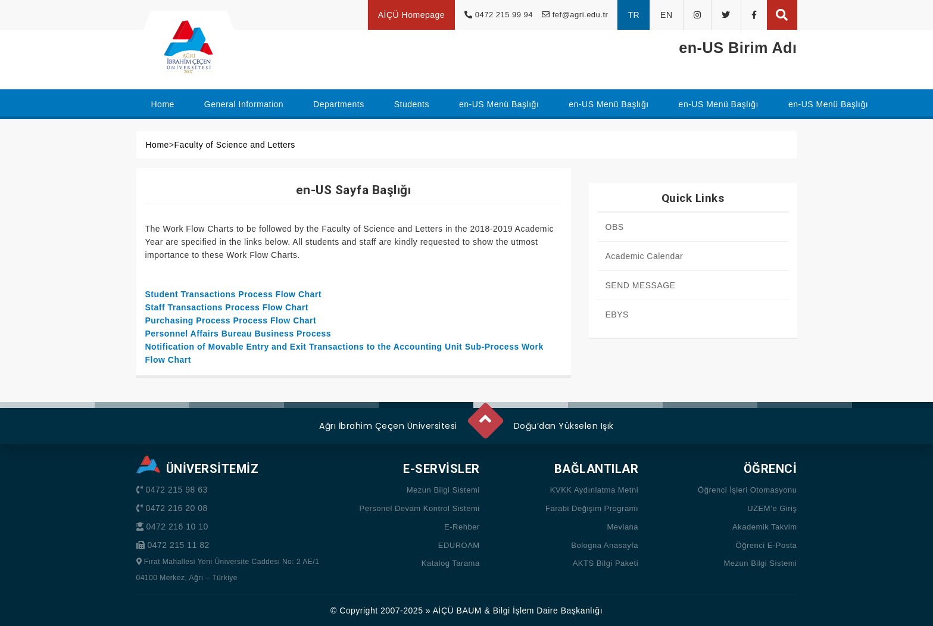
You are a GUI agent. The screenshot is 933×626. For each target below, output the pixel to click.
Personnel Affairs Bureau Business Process (238, 333)
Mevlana (622, 526)
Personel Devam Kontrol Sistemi (420, 508)
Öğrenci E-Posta (766, 545)
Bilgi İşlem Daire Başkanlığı (548, 610)
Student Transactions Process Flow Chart (233, 294)
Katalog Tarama (451, 563)
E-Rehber (462, 526)
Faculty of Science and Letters (234, 145)
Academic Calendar (645, 256)
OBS (615, 227)
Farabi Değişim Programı (591, 508)
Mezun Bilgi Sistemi (443, 489)
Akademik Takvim (764, 526)
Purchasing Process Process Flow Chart (231, 320)
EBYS (617, 314)
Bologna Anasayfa (604, 545)
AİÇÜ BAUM (457, 610)
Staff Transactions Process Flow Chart (226, 307)
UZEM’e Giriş (772, 508)
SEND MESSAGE (641, 285)
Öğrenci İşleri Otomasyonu (747, 489)
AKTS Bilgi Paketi (605, 563)
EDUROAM (459, 545)
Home (157, 145)
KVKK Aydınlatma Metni (594, 489)
